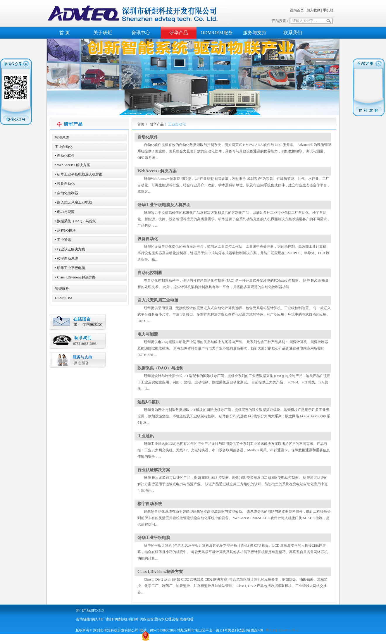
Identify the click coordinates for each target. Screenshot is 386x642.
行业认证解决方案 (153, 470)
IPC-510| (98, 610)
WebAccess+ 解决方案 (157, 171)
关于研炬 (102, 32)
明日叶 (133, 619)
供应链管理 (148, 619)
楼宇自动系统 (149, 504)
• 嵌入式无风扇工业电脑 (73, 202)
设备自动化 (147, 239)
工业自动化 (64, 147)
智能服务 (62, 289)
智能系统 (62, 137)
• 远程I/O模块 (65, 230)
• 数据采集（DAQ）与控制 (75, 221)
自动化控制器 (149, 273)
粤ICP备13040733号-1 (282, 630)
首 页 (64, 32)
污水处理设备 (168, 619)
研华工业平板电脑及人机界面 (164, 205)
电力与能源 (147, 334)
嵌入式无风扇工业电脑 (157, 300)
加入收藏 (313, 10)
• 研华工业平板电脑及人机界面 (79, 174)
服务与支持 (254, 32)
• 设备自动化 (65, 184)
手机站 (328, 10)
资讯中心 (140, 32)
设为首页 (297, 10)
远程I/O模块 (148, 402)
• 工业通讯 (63, 240)
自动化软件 (147, 137)
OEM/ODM (63, 298)
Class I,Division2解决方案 (160, 571)
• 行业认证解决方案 (70, 249)
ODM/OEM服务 (216, 32)
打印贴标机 (118, 619)
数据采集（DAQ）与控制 (160, 368)
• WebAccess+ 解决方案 (72, 165)
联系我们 (292, 32)
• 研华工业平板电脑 (70, 268)
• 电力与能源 (65, 212)
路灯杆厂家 (100, 619)
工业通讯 (145, 436)
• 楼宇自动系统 (66, 259)
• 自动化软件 (65, 156)
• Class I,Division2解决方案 (75, 277)
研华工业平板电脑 (153, 538)
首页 (140, 124)
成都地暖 (187, 619)
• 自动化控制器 (66, 193)
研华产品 (178, 32)
